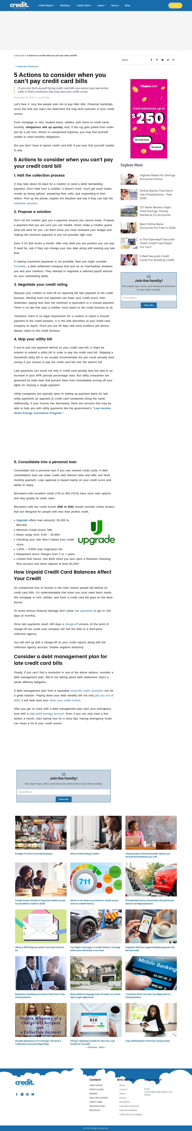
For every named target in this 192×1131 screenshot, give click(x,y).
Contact (123, 1089)
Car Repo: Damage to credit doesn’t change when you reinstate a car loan (95, 949)
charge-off (71, 624)
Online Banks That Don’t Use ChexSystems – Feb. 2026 (156, 194)
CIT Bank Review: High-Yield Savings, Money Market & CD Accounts (156, 211)
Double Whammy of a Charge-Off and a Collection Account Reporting (38, 1042)
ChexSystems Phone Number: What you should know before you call (147, 855)
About (122, 1085)
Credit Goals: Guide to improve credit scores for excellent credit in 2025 (40, 902)
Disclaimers (124, 1102)
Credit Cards (19, 55)
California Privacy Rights (130, 1114)
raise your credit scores (65, 700)
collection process (25, 203)
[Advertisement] (96, 29)
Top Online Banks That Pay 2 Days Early (147, 1040)
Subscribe (64, 799)
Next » (102, 1047)
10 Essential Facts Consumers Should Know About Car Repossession (149, 902)
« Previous (91, 1047)
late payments (84, 610)
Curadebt (20, 266)
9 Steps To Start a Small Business (33, 853)
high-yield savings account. (47, 713)
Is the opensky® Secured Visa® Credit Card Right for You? (157, 243)
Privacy (122, 1097)
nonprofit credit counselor (86, 690)
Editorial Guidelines (128, 1110)
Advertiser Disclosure (28, 66)
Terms (122, 1093)
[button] (63, 66)
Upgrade (22, 520)
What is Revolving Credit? (84, 853)
